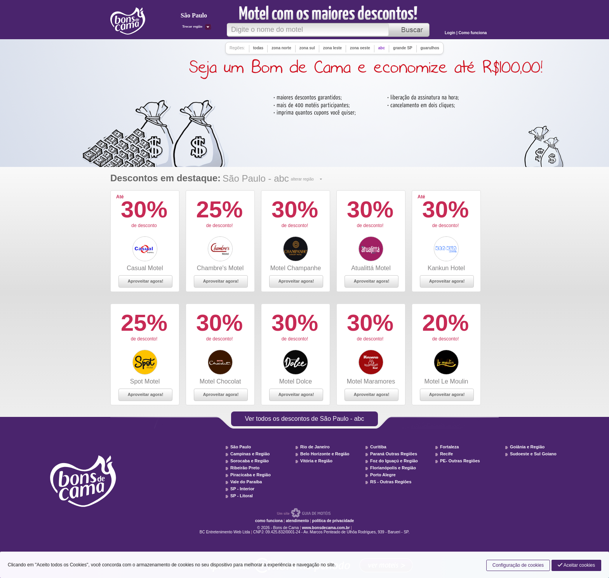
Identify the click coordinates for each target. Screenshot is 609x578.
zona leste (332, 48)
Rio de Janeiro (315, 446)
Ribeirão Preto (244, 467)
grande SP (402, 48)
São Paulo (240, 446)
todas (258, 48)
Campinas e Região (250, 453)
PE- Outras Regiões (460, 460)
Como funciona (473, 33)
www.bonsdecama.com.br (326, 528)
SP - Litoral (241, 495)
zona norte (281, 48)
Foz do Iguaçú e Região (394, 460)
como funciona (269, 521)
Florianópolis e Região (393, 467)
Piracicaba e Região (250, 474)
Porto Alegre (383, 474)
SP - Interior (242, 488)
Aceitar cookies (576, 565)
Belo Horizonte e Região (325, 453)
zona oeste (360, 48)
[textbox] (308, 29)
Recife (446, 453)
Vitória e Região (316, 460)
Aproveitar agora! (146, 281)
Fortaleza (449, 446)
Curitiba (378, 446)
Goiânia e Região (527, 446)
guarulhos (430, 48)
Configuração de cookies (518, 565)
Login (450, 33)
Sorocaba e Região (249, 460)
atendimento (297, 521)
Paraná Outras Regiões (393, 453)
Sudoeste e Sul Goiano (533, 453)
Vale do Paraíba (246, 481)
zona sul (307, 48)
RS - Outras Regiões (390, 481)
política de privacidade (333, 521)
